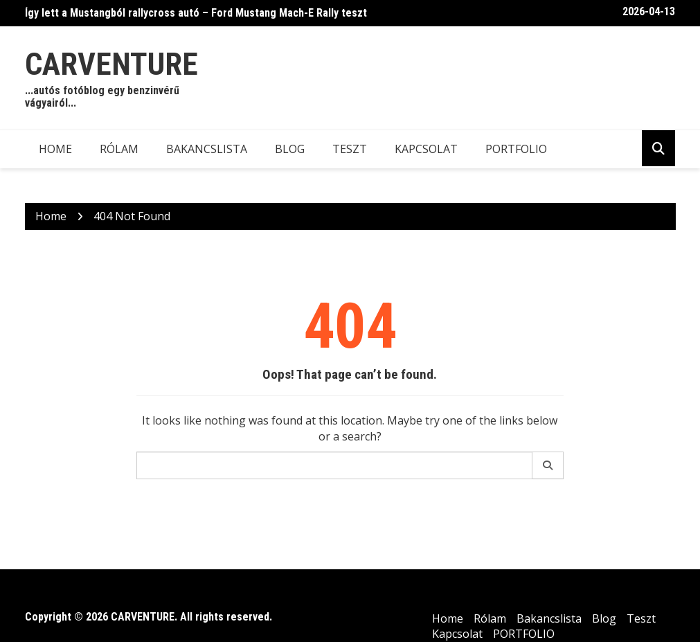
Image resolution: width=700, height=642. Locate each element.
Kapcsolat (426, 149)
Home (55, 149)
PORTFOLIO (516, 149)
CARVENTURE (111, 64)
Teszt (349, 149)
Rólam (119, 149)
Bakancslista (206, 149)
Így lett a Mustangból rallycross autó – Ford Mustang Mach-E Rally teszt (196, 12)
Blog (290, 149)
